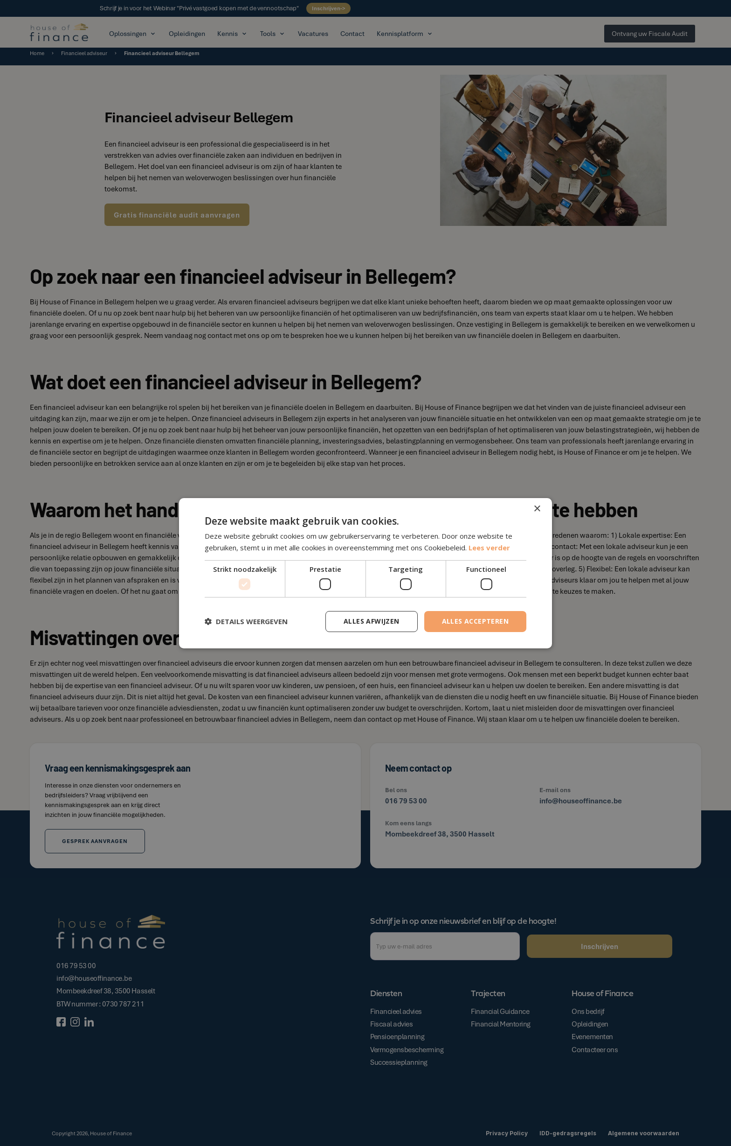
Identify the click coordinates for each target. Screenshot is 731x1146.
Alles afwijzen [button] (372, 621)
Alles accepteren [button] (475, 621)
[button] (246, 621)
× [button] (536, 508)
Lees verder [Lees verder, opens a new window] (489, 547)
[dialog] (365, 573)
